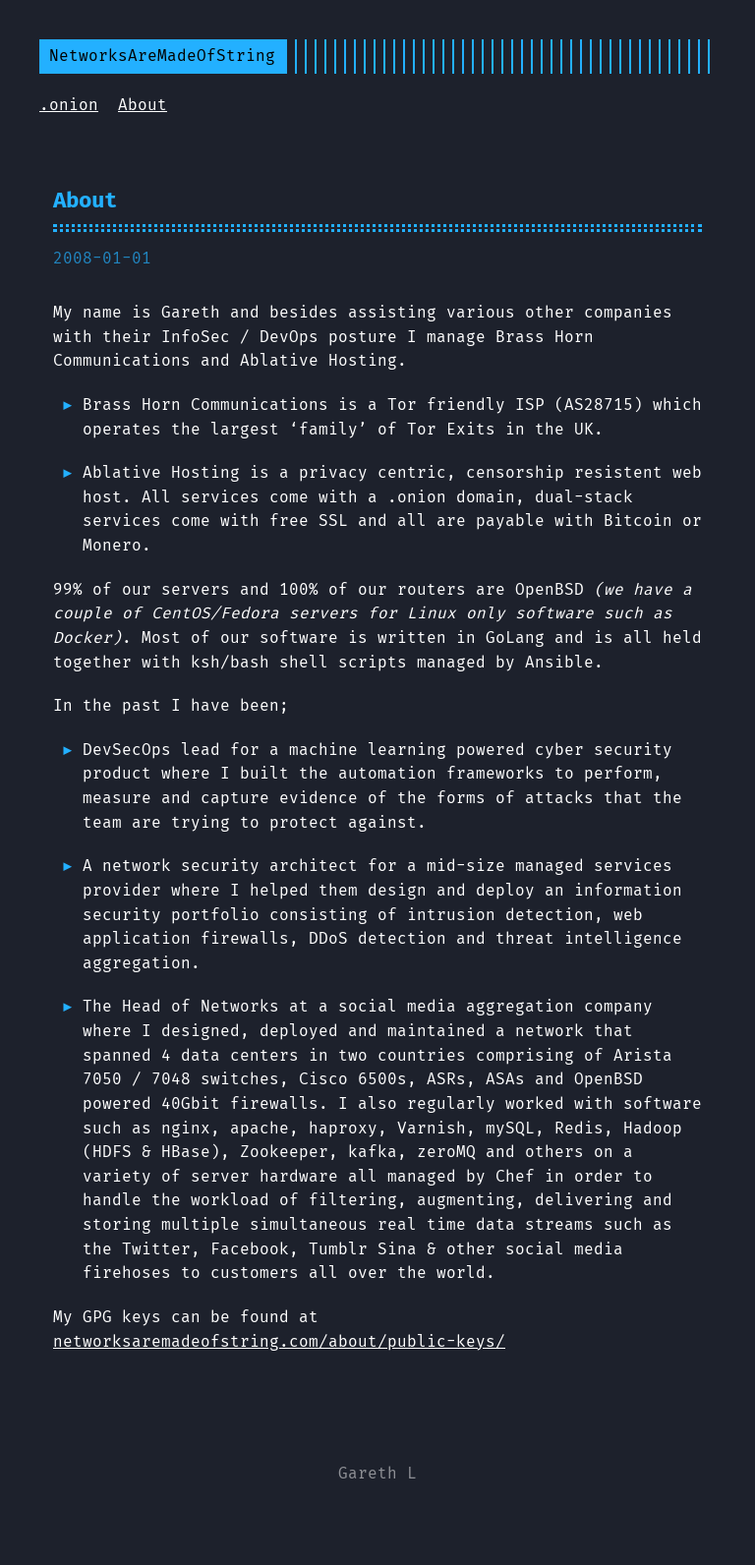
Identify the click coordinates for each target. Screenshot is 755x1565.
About (142, 104)
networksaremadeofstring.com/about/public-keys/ (279, 1341)
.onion (68, 104)
